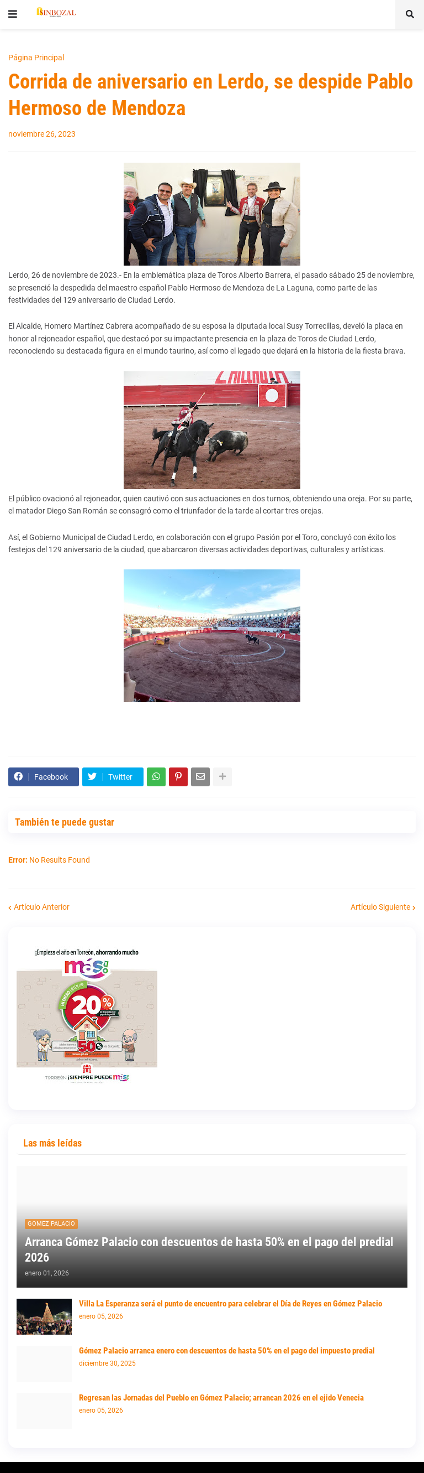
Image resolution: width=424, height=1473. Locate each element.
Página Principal (36, 57)
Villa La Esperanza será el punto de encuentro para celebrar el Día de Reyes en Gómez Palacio (230, 1304)
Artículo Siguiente (380, 907)
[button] (12, 14)
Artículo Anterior (42, 907)
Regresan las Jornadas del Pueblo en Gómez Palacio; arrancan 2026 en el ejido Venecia (221, 1398)
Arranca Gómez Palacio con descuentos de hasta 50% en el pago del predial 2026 (209, 1250)
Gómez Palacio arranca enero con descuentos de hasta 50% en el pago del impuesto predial (227, 1351)
